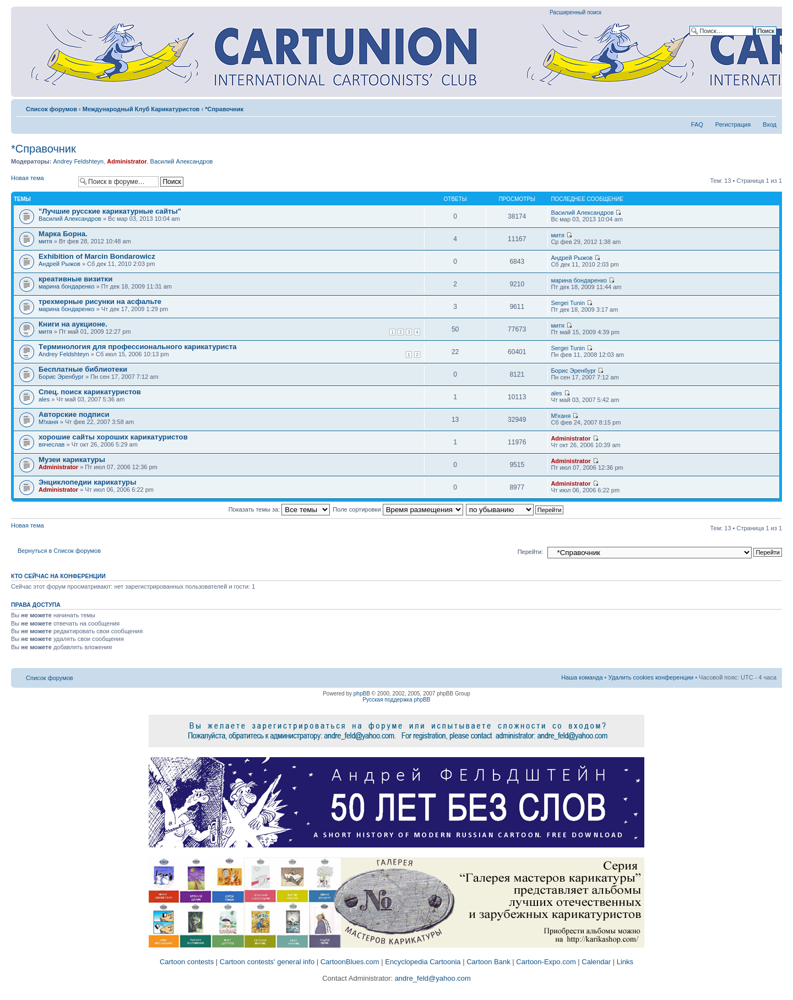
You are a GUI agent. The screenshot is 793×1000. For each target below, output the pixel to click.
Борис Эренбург (61, 376)
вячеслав (51, 444)
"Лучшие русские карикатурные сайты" (110, 211)
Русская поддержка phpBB (396, 700)
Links (625, 962)
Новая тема (42, 181)
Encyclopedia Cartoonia (422, 962)
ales (44, 399)
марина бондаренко (67, 286)
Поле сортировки (398, 509)
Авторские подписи (74, 414)
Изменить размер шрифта (768, 107)
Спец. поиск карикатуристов (90, 392)
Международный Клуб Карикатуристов (141, 109)
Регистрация (733, 124)
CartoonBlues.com (350, 962)
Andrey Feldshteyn (78, 161)
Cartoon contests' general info (267, 962)
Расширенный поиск (575, 12)
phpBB (362, 694)
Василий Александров (181, 161)
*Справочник (224, 109)
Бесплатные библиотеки (83, 369)
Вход (769, 124)
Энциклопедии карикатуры (87, 482)
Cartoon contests (187, 962)
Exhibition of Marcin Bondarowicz (97, 256)
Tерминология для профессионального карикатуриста (138, 347)
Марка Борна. (63, 234)
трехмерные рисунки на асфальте (100, 301)
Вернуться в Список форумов (59, 550)
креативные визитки (75, 279)
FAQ (697, 124)
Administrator (126, 161)
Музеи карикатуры (72, 459)
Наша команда (581, 677)
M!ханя (48, 422)
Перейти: (531, 551)
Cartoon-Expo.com (545, 962)
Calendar (596, 962)
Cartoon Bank (488, 962)
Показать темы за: (279, 509)
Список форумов (51, 109)
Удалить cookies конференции (651, 677)
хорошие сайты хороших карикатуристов (113, 437)
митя (45, 241)
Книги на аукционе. (73, 324)
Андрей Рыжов (59, 263)
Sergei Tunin (568, 303)
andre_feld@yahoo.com (432, 978)
